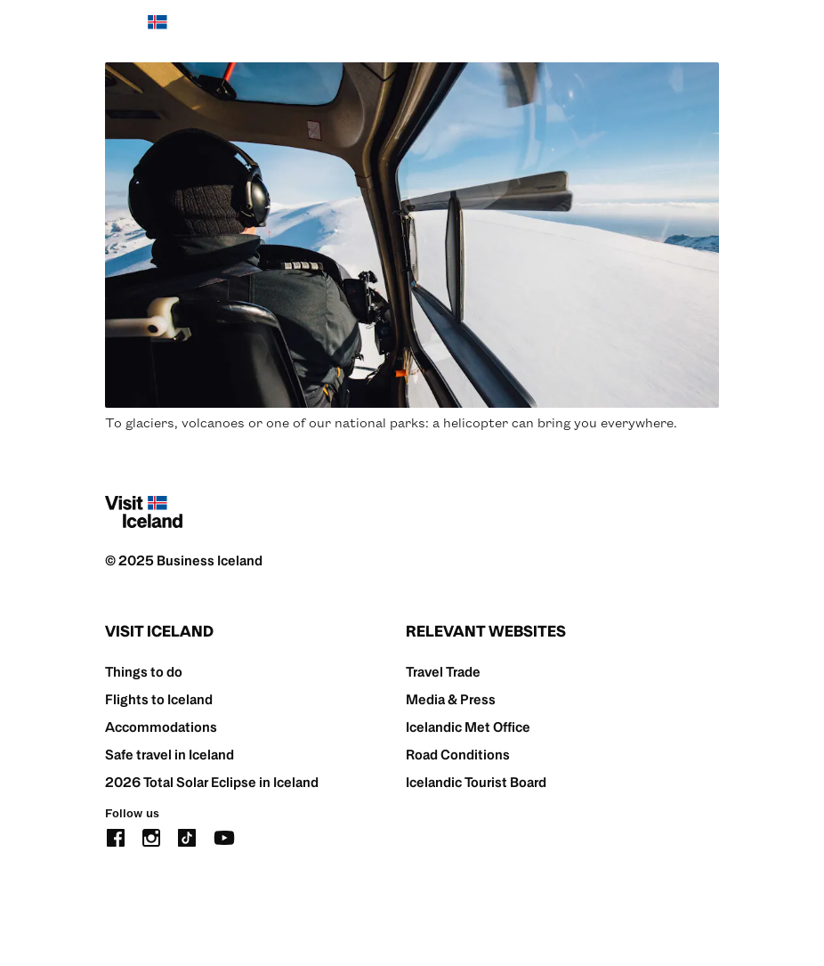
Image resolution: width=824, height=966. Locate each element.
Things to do (143, 671)
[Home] (143, 31)
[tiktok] (187, 835)
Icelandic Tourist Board (476, 782)
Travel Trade (443, 671)
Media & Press (451, 699)
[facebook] (115, 835)
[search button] (654, 31)
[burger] (708, 31)
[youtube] (224, 835)
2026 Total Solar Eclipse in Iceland (212, 782)
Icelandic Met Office (468, 727)
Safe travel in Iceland (169, 754)
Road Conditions (458, 754)
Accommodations (161, 727)
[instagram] (151, 835)
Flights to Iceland (159, 699)
